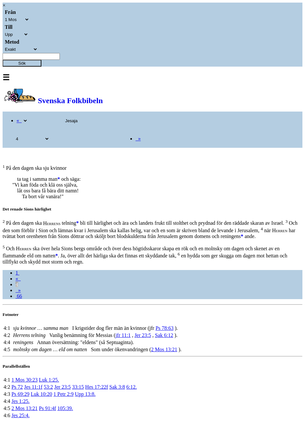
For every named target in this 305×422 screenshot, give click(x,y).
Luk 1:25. (49, 380)
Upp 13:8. (85, 394)
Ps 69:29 (20, 394)
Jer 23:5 (143, 335)
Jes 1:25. (20, 401)
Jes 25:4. (20, 415)
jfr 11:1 (123, 335)
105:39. (65, 408)
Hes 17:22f (96, 387)
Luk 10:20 (41, 394)
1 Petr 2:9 (63, 394)
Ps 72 (17, 387)
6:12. (131, 387)
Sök (22, 63)
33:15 (78, 387)
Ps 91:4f (47, 408)
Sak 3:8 (117, 387)
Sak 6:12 (164, 335)
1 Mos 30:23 (24, 380)
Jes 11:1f (33, 387)
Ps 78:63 (165, 328)
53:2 (48, 387)
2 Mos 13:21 (164, 349)
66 (19, 296)
